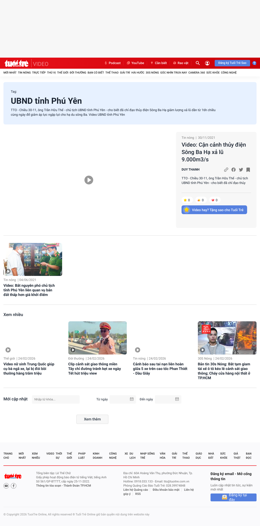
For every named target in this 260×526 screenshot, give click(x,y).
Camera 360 (196, 72)
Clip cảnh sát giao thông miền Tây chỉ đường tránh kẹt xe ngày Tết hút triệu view (94, 368)
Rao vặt (180, 63)
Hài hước (137, 72)
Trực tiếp (39, 72)
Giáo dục (199, 455)
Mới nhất (10, 72)
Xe (126, 453)
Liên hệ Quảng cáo (135, 490)
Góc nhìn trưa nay (173, 72)
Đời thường (78, 72)
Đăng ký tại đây (238, 497)
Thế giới (62, 72)
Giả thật (237, 455)
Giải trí (125, 72)
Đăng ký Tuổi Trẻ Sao (232, 63)
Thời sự (59, 455)
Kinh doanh (97, 455)
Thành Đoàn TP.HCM (77, 486)
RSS (138, 494)
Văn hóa (162, 455)
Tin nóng (24, 72)
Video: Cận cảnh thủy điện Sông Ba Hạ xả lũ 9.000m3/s (214, 152)
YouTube (135, 63)
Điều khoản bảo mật (166, 490)
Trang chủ (7, 455)
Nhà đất (211, 455)
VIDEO (41, 64)
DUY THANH (190, 169)
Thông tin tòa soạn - (50, 486)
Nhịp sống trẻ (147, 455)
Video (50, 453)
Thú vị (51, 72)
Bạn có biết (96, 72)
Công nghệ (229, 72)
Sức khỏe (213, 72)
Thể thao (111, 72)
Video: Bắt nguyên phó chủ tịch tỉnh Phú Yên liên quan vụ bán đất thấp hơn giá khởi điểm (29, 290)
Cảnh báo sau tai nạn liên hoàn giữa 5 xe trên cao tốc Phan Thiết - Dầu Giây (160, 368)
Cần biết (158, 63)
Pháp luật (82, 455)
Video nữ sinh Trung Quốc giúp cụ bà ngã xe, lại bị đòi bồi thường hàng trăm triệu (28, 368)
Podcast (112, 63)
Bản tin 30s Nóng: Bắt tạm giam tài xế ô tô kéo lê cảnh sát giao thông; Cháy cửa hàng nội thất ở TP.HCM (224, 371)
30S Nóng (152, 72)
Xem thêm (92, 419)
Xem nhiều (13, 314)
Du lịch (133, 455)
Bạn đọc (248, 455)
